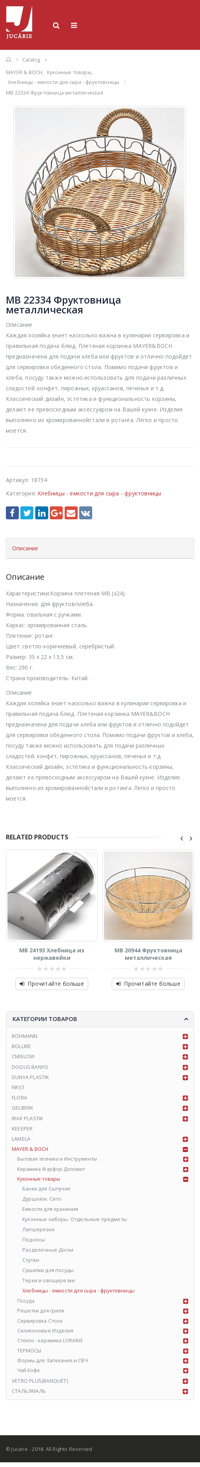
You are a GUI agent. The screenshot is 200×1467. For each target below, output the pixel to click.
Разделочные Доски (49, 1251)
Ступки (32, 1261)
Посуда (26, 1303)
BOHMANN (24, 1035)
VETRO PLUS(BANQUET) (40, 1385)
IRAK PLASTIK (27, 1118)
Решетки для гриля (41, 1313)
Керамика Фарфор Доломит (53, 1169)
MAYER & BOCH (30, 1148)
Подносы (34, 1241)
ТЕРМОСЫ (29, 1354)
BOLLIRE (21, 1046)
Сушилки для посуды (49, 1272)
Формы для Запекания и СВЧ (54, 1364)
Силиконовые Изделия (46, 1333)
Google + (56, 512)
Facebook (12, 512)
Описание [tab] (25, 548)
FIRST (18, 1087)
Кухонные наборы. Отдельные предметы (76, 1220)
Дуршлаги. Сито (43, 1200)
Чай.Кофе (29, 1374)
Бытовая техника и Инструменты (60, 1159)
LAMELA (21, 1138)
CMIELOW (23, 1056)
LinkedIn (41, 512)
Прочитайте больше (55, 983)
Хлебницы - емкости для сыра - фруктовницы (99, 493)
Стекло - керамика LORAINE (52, 1344)
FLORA (19, 1097)
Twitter (26, 512)
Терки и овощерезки (49, 1282)
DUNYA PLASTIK (30, 1077)
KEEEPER (22, 1128)
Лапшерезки (39, 1231)
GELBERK (22, 1107)
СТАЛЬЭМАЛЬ (29, 1395)
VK (85, 512)
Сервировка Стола (41, 1323)
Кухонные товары (40, 1179)
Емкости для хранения (51, 1210)
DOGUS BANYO (30, 1066)
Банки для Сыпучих (47, 1190)
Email (71, 512)
